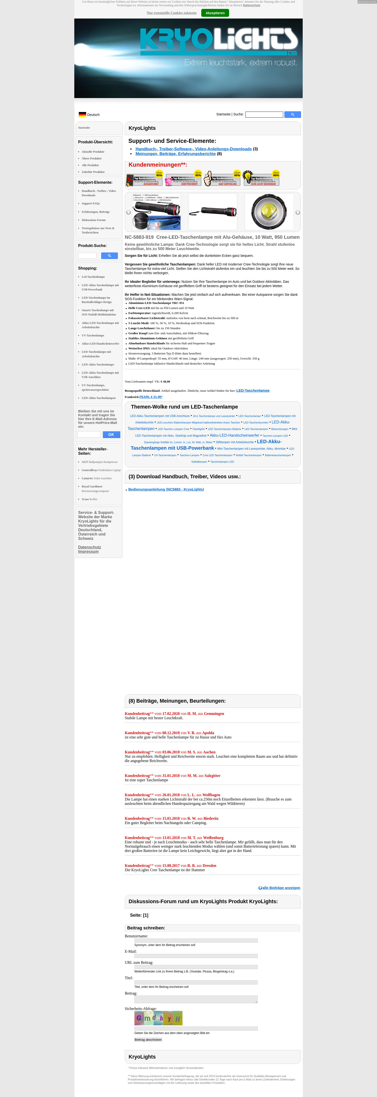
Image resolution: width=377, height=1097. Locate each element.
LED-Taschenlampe (253, 390)
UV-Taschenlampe (93, 335)
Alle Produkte (90, 165)
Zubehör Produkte (93, 172)
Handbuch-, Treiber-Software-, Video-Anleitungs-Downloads (194, 149)
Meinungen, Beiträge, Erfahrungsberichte (176, 153)
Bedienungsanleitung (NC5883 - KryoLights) (166, 489)
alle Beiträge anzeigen (281, 888)
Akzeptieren (215, 13)
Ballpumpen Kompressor (100, 462)
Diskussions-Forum (94, 220)
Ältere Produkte (92, 158)
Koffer (89, 499)
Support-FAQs (91, 203)
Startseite (223, 114)
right (297, 212)
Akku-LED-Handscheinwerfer (100, 343)
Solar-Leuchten (97, 478)
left (128, 212)
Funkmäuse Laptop (101, 470)
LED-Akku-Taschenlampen (99, 398)
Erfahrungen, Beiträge (96, 212)
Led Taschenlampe (93, 276)
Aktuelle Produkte (93, 151)
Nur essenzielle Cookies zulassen (171, 13)
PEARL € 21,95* (151, 397)
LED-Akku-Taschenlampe (98, 364)
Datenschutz (251, 5)
